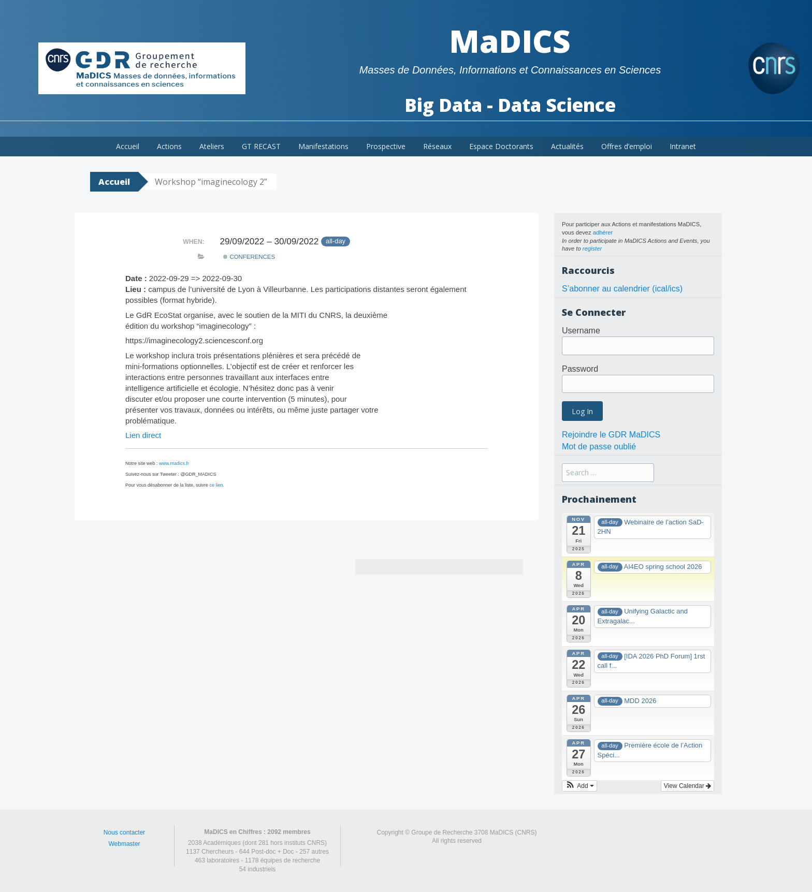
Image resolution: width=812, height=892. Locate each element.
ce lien (216, 485)
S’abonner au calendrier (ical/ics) (622, 288)
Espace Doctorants (501, 146)
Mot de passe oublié (599, 446)
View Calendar (687, 785)
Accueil (127, 146)
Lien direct (143, 435)
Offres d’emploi (626, 146)
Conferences (249, 257)
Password (580, 368)
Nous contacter (125, 832)
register (592, 248)
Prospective (385, 146)
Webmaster (124, 843)
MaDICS (510, 41)
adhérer (603, 232)
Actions (169, 146)
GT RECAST (261, 146)
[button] (579, 786)
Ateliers (211, 146)
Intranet (683, 146)
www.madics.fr (174, 463)
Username (581, 330)
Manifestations (323, 146)
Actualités (567, 146)
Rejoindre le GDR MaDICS (611, 434)
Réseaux (437, 146)
